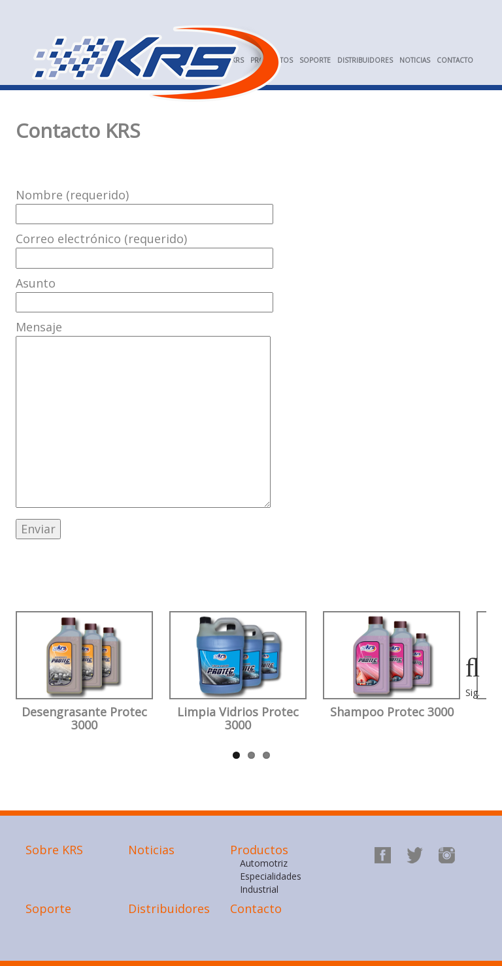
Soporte (315, 60)
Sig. (472, 692)
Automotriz (264, 863)
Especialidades (270, 876)
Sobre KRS (54, 850)
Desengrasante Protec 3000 (84, 719)
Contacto (455, 60)
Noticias (414, 60)
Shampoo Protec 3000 (392, 712)
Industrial (259, 889)
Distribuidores (365, 60)
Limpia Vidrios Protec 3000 (238, 719)
